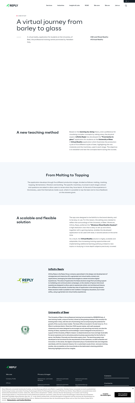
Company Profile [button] (11, 378)
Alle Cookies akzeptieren (122, 394)
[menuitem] (49, 6)
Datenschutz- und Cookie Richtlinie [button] (45, 379)
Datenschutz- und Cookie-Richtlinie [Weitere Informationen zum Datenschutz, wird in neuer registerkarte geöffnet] (19, 400)
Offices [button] (8, 383)
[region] (67, 394)
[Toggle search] (126, 6)
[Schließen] (133, 388)
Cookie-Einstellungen (105, 394)
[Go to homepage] (12, 6)
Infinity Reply (56, 269)
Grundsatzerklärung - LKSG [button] (81, 385)
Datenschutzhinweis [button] (44, 385)
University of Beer (58, 312)
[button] (116, 376)
